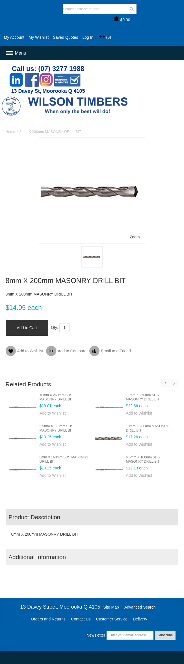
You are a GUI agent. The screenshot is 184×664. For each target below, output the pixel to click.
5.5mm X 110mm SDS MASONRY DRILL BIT (56, 428)
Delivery (140, 619)
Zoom (135, 237)
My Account (14, 37)
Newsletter (95, 635)
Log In (87, 37)
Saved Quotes (65, 37)
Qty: (54, 327)
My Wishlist (39, 37)
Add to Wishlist (53, 413)
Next (174, 383)
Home (10, 132)
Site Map (111, 607)
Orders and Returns (48, 619)
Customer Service (111, 619)
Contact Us (80, 619)
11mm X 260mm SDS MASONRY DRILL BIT (143, 397)
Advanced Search (140, 607)
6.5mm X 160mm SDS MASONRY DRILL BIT (143, 459)
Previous (165, 383)
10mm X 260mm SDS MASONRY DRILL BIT (56, 397)
